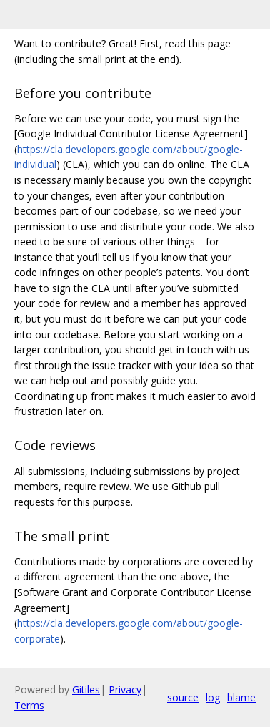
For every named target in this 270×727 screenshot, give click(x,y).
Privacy (125, 689)
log (213, 697)
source (183, 697)
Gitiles (86, 689)
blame (241, 697)
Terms (29, 705)
